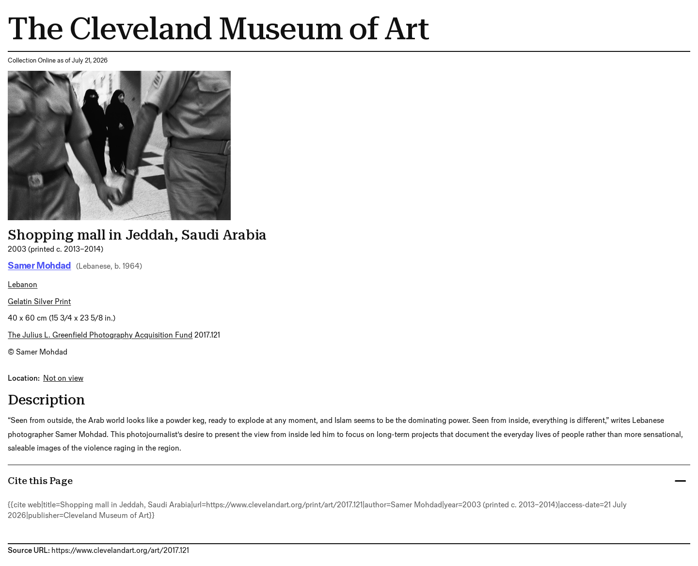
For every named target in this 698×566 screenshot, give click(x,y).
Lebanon (22, 285)
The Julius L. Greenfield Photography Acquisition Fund (100, 335)
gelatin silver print (39, 302)
